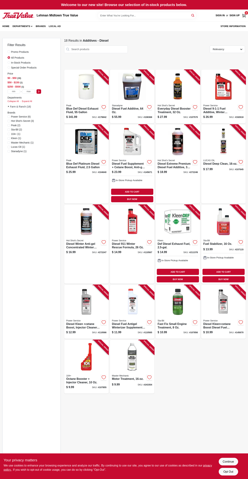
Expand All (27, 101)
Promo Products (20, 52)
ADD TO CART (132, 192)
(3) (22, 120)
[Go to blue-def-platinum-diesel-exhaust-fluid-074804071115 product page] (86, 164)
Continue (228, 461)
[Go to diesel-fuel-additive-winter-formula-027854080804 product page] (223, 97)
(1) (15, 134)
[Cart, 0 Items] (244, 15)
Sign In (220, 15)
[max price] (28, 91)
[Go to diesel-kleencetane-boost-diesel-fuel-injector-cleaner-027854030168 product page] (223, 312)
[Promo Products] (9, 51)
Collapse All (13, 101)
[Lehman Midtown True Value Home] (18, 15)
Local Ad (55, 26)
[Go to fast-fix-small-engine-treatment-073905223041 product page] (178, 312)
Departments (21, 26)
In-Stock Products (21, 63)
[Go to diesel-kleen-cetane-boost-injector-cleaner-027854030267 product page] (86, 312)
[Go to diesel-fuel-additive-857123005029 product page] (132, 97)
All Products (17, 58)
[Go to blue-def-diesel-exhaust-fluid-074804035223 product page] (86, 97)
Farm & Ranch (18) (20, 106)
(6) (21, 116)
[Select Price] (39, 91)
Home (6, 26)
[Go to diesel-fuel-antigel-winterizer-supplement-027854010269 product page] (132, 312)
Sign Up (234, 15)
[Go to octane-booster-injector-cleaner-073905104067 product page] (86, 367)
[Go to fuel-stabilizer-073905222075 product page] (223, 244)
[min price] (14, 91)
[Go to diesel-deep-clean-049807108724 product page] (223, 164)
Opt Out (228, 471)
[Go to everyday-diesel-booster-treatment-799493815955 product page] (178, 97)
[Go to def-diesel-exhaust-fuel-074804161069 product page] (178, 244)
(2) (15, 125)
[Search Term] (147, 15)
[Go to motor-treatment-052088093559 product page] (132, 367)
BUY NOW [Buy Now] (132, 199)
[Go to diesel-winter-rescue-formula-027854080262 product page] (132, 244)
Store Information (233, 26)
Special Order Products (24, 67)
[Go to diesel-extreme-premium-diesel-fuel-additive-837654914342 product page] (178, 164)
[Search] (193, 15)
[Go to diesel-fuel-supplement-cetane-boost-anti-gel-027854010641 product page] (132, 164)
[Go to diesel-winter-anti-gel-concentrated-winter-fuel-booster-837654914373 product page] (86, 244)
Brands (41, 26)
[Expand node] (9, 106)
